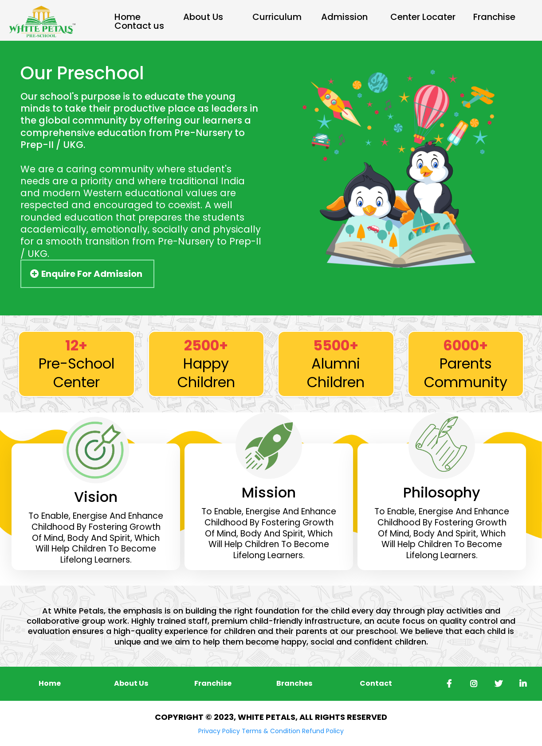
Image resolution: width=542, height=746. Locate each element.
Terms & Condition (271, 731)
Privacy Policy (219, 731)
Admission (344, 17)
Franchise (494, 17)
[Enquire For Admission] (87, 273)
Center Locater (423, 17)
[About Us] (131, 683)
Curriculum (277, 17)
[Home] (49, 683)
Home (127, 17)
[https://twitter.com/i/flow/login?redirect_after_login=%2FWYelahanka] (496, 684)
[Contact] (375, 683)
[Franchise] (213, 683)
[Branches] (294, 683)
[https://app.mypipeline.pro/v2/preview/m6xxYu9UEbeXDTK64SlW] (42, 21)
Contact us (139, 26)
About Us (203, 17)
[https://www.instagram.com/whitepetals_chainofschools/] (471, 684)
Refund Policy (323, 731)
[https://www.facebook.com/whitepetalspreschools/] (447, 684)
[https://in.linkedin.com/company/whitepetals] (520, 684)
